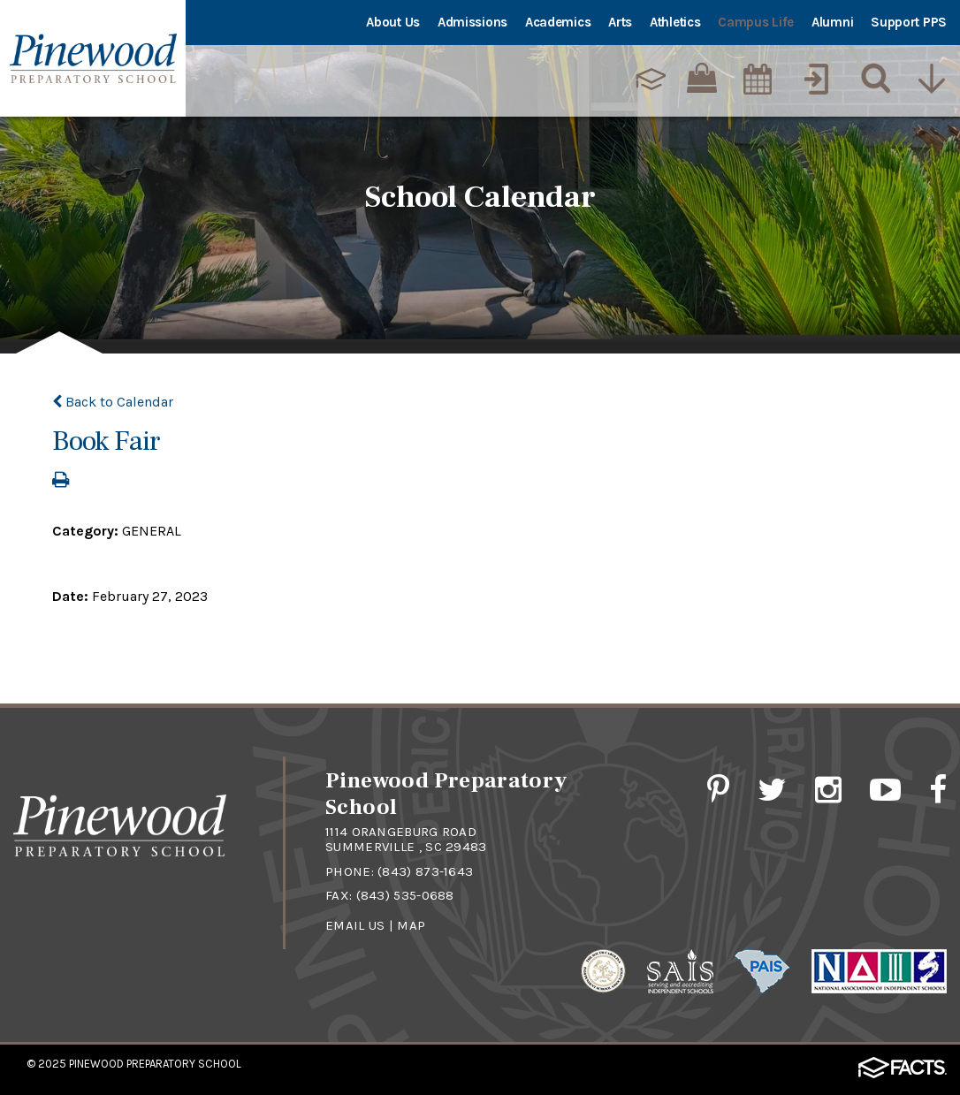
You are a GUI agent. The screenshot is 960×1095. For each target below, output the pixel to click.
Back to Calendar (112, 401)
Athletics (675, 22)
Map (411, 925)
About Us (393, 22)
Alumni (832, 22)
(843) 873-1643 (425, 871)
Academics (557, 22)
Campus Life (756, 22)
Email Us (355, 925)
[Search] (872, 79)
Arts (620, 22)
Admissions (472, 22)
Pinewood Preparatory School (155, 1063)
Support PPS (909, 22)
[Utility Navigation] (931, 79)
